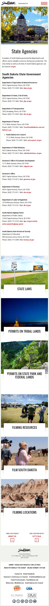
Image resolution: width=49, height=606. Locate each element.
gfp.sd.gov (28, 101)
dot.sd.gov (27, 114)
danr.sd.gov (28, 88)
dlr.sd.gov (27, 205)
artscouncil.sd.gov (35, 140)
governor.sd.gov (29, 179)
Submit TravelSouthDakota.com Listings (24, 565)
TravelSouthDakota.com (32, 127)
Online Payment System (36, 568)
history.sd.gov (29, 240)
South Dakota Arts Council (34, 583)
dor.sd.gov (27, 192)
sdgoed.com (28, 166)
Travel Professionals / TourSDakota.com (24, 580)
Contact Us (18, 574)
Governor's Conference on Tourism (16, 577)
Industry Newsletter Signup (15, 568)
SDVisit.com (6, 130)
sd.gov (13, 67)
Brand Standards (29, 574)
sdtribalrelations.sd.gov (33, 153)
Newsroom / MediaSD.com (15, 583)
